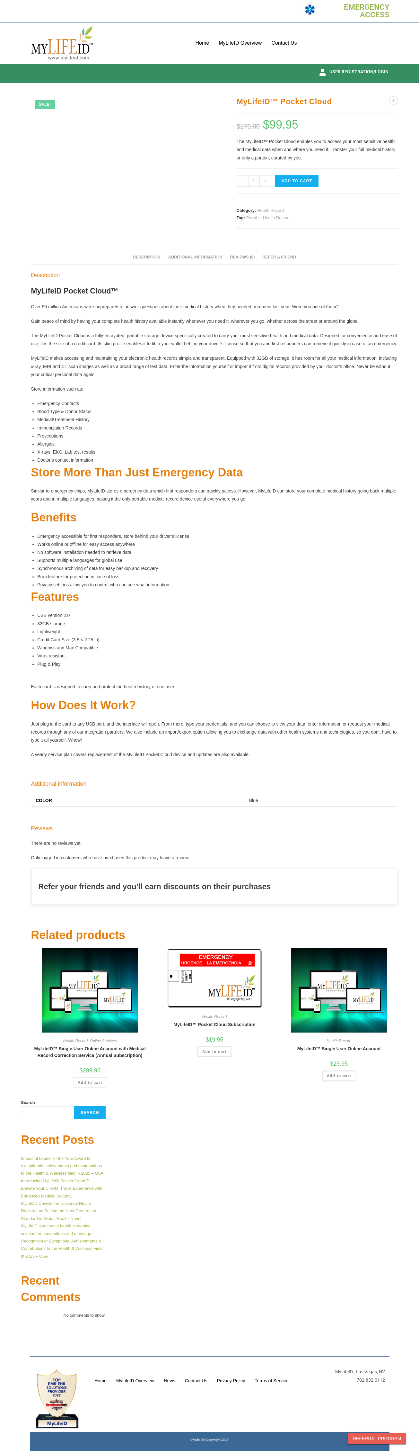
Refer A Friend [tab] (279, 257)
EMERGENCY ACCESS (366, 11)
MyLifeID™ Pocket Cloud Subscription (214, 1024)
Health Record (270, 210)
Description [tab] (147, 257)
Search (28, 1102)
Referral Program (377, 1438)
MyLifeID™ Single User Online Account (339, 1048)
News (191, 1374)
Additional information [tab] (195, 257)
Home (202, 43)
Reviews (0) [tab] (242, 257)
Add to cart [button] (90, 1082)
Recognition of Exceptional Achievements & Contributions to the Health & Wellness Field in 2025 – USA (61, 1249)
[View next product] (393, 100)
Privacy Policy (255, 1374)
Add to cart (297, 181)
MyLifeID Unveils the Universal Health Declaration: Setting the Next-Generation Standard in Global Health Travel (58, 1211)
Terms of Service (192, 1387)
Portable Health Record (268, 217)
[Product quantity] (254, 181)
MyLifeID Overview (240, 43)
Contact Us (284, 43)
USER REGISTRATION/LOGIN (358, 71)
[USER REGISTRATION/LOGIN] (322, 72)
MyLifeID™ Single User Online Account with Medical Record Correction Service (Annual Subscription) (90, 1052)
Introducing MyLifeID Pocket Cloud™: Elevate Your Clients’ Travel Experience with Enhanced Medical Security (61, 1188)
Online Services (103, 1041)
